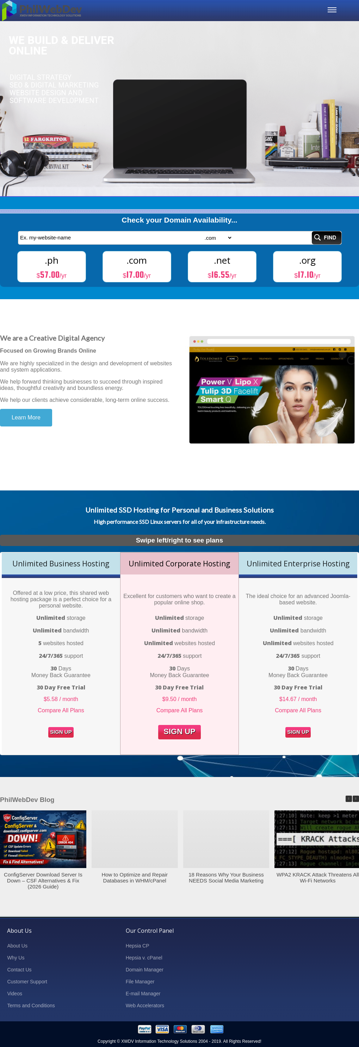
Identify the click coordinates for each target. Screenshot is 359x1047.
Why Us (15, 958)
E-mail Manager (143, 993)
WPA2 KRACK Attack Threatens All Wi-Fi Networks (318, 878)
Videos (14, 993)
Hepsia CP (137, 946)
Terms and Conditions (31, 1005)
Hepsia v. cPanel (144, 958)
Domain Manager (144, 969)
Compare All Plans (61, 710)
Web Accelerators (145, 1005)
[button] (356, 799)
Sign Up (61, 732)
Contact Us (19, 969)
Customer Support (27, 981)
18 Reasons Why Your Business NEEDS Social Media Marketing (226, 878)
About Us (17, 946)
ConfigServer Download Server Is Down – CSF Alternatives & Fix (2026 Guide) (43, 880)
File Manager (140, 981)
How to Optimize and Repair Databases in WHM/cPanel (134, 878)
